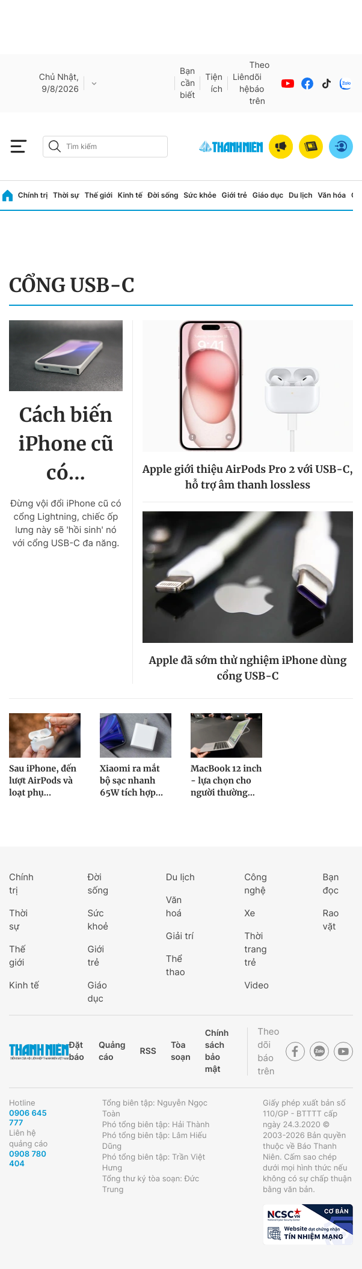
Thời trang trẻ (255, 949)
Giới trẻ (234, 194)
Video (256, 985)
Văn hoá (174, 906)
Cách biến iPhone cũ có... (66, 444)
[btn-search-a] (55, 146)
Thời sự (66, 194)
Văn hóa (332, 194)
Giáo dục (268, 194)
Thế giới (98, 194)
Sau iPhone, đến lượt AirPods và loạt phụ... (42, 780)
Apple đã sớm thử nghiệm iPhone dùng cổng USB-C (247, 668)
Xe (249, 913)
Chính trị (33, 194)
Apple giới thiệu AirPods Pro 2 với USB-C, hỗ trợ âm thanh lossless (248, 477)
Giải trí (180, 936)
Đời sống (163, 194)
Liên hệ (241, 83)
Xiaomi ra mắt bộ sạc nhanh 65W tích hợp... (131, 780)
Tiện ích (213, 83)
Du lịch (301, 194)
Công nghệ (255, 883)
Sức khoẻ (97, 919)
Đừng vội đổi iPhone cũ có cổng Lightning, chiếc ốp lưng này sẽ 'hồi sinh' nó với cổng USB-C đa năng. (65, 523)
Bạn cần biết (187, 83)
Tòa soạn (181, 1051)
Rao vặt (331, 919)
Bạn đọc (331, 883)
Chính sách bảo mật (217, 1051)
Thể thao (175, 965)
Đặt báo (76, 1051)
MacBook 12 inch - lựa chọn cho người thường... (226, 780)
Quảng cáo (112, 1051)
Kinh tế (130, 194)
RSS (148, 1051)
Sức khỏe (199, 194)
